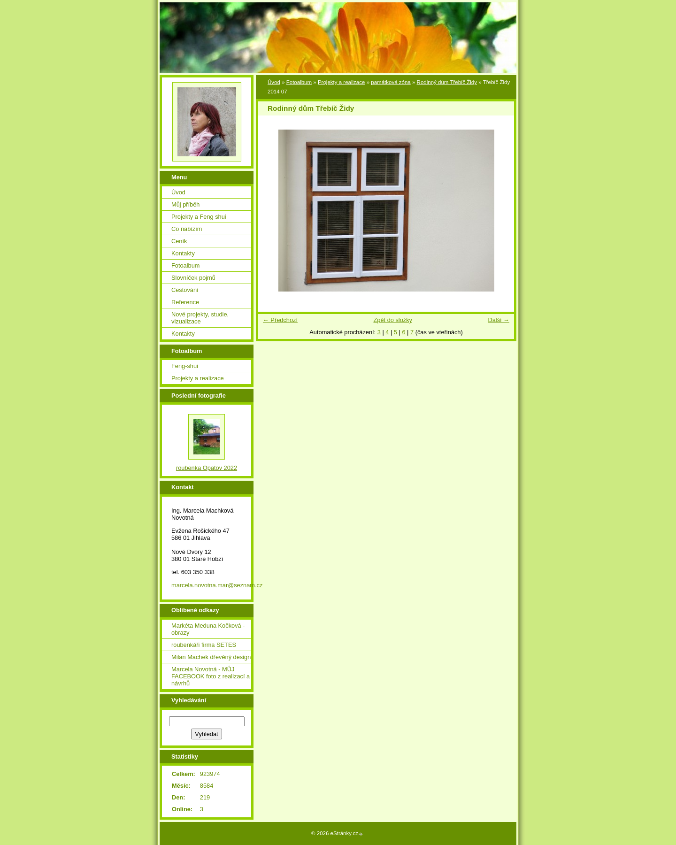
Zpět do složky (392, 319)
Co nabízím (186, 228)
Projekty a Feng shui (198, 216)
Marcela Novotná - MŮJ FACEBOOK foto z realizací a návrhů (210, 676)
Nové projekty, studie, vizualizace (200, 318)
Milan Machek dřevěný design (211, 657)
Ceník (179, 241)
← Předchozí (280, 319)
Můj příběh (185, 204)
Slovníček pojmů (193, 277)
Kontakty (183, 253)
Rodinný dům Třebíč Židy (447, 82)
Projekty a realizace (341, 82)
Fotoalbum (299, 82)
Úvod (274, 82)
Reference (185, 302)
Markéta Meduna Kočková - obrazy (208, 629)
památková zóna (391, 82)
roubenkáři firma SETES (203, 644)
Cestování (185, 289)
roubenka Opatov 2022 (206, 467)
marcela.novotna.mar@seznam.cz (216, 585)
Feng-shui (184, 365)
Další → (498, 319)
